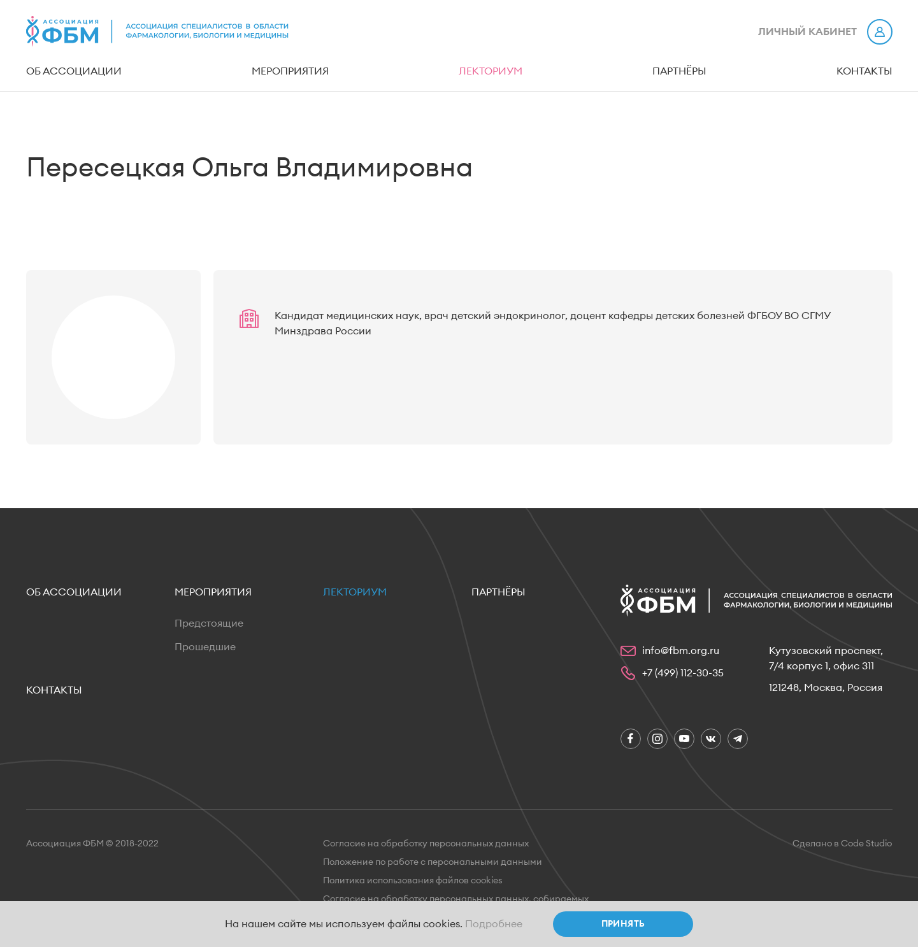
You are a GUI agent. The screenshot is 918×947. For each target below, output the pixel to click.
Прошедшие (205, 647)
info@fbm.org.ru (680, 651)
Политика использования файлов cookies (413, 880)
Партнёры (679, 71)
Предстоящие (209, 623)
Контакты (864, 71)
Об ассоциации (74, 71)
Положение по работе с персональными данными (432, 862)
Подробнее (493, 924)
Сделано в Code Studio (842, 843)
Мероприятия (290, 71)
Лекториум (490, 71)
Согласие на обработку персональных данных (426, 843)
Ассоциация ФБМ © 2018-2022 (92, 843)
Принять (623, 924)
